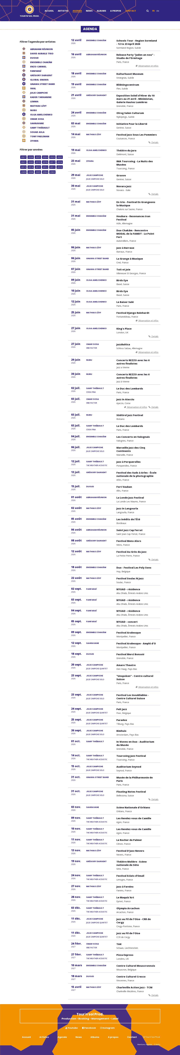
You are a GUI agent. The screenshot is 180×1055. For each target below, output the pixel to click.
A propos (115, 10)
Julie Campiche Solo (95, 179)
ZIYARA (90, 161)
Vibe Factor (91, 348)
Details (153, 142)
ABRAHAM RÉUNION (96, 54)
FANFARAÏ (91, 589)
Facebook (89, 1027)
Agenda (77, 10)
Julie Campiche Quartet (97, 669)
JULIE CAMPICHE (94, 175)
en (158, 10)
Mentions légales (144, 1044)
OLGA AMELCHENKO (96, 150)
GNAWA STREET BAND (97, 258)
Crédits (157, 1044)
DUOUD (90, 486)
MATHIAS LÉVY (93, 134)
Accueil (49, 10)
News (89, 10)
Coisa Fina (91, 392)
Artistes (63, 10)
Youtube (71, 1027)
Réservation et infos (147, 65)
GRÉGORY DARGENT (96, 95)
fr (153, 10)
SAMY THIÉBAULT (95, 388)
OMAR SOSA (92, 344)
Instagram (107, 1027)
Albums (101, 10)
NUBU (89, 360)
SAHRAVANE (92, 643)
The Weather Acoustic (96, 465)
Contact (130, 10)
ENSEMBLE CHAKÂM (96, 40)
